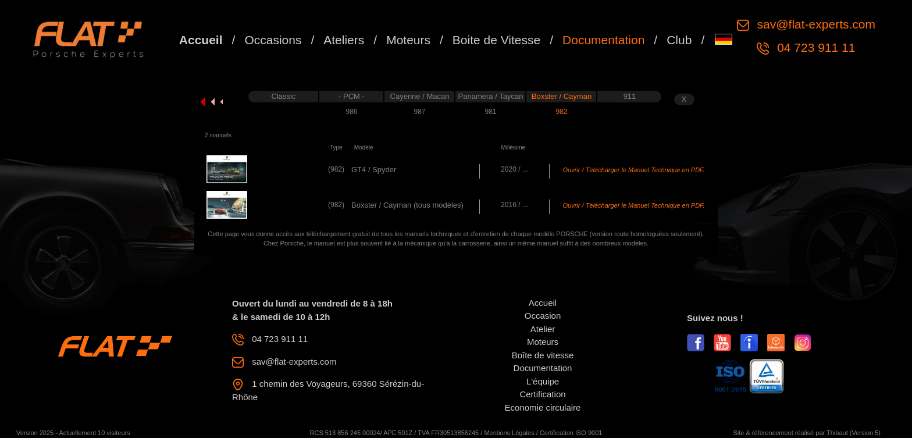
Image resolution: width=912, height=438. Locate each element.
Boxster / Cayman (562, 96)
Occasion (543, 316)
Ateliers (343, 40)
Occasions (272, 40)
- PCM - (352, 96)
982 (561, 112)
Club (679, 40)
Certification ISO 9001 (571, 432)
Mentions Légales (509, 432)
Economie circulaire (543, 407)
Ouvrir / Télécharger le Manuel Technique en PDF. (634, 169)
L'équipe (542, 381)
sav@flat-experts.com (814, 24)
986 (351, 112)
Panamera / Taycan (490, 96)
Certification (542, 394)
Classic (284, 96)
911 (630, 96)
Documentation (603, 40)
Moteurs (408, 40)
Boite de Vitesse (496, 40)
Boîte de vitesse (543, 355)
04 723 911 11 (814, 47)
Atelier (542, 329)
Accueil (201, 40)
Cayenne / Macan (420, 96)
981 (490, 112)
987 (419, 112)
